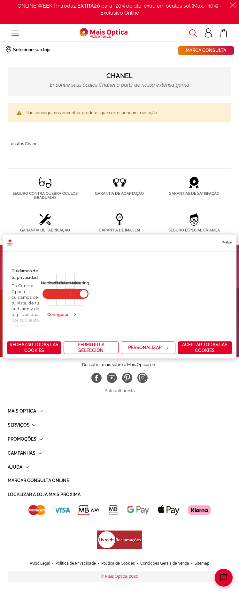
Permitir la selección (91, 347)
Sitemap (202, 563)
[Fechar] (232, 5)
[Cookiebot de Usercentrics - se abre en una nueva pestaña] (204, 243)
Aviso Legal (40, 563)
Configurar (58, 314)
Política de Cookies (118, 563)
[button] (193, 33)
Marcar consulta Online (38, 480)
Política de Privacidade (76, 563)
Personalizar (148, 347)
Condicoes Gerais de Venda (164, 563)
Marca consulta (206, 50)
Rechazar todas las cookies (34, 347)
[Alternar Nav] (15, 33)
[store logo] (103, 33)
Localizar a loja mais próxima (44, 494)
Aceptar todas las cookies (204, 347)
